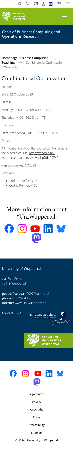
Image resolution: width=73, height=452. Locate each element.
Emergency (43, 4)
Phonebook (28, 4)
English (69, 4)
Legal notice (36, 394)
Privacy (36, 402)
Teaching (8, 62)
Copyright (36, 409)
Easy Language (51, 4)
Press (36, 417)
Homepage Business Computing (25, 58)
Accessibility (37, 425)
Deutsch (60, 4)
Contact (8, 313)
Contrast (20, 4)
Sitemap (36, 432)
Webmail (36, 4)
